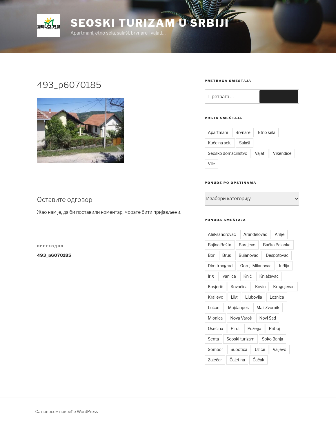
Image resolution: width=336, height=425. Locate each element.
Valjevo (279, 349)
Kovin (260, 286)
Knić (248, 276)
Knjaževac (269, 276)
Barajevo (247, 244)
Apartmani (218, 132)
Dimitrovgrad (220, 265)
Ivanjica (228, 276)
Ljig (234, 297)
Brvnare (242, 132)
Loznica (277, 297)
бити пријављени (161, 212)
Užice (260, 349)
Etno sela (266, 132)
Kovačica (239, 286)
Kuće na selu (220, 142)
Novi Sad (267, 317)
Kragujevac (283, 286)
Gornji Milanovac (255, 265)
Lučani (214, 307)
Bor (211, 255)
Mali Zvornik (268, 307)
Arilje (280, 234)
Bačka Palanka (276, 244)
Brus (226, 255)
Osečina (215, 328)
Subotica (238, 349)
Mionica (215, 317)
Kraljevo (215, 297)
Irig (211, 276)
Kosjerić (215, 286)
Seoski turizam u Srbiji (149, 23)
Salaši (244, 142)
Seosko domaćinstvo (227, 153)
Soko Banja (272, 338)
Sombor (215, 349)
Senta (213, 338)
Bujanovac (248, 255)
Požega (254, 328)
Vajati (260, 153)
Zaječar (215, 359)
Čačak (258, 359)
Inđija (284, 265)
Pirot (235, 328)
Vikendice (282, 153)
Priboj (274, 328)
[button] (48, 25)
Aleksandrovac (222, 234)
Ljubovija (253, 297)
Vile (211, 163)
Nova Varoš (241, 317)
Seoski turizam (240, 338)
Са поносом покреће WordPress (66, 411)
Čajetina (237, 359)
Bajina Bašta (219, 244)
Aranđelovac (255, 234)
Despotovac (277, 255)
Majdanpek (238, 307)
